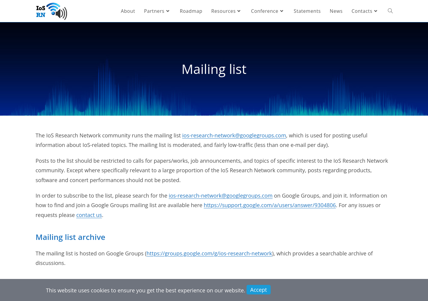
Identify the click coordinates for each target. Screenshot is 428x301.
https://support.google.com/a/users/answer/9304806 (270, 205)
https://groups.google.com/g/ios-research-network (209, 253)
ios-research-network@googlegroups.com (234, 135)
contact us (89, 214)
